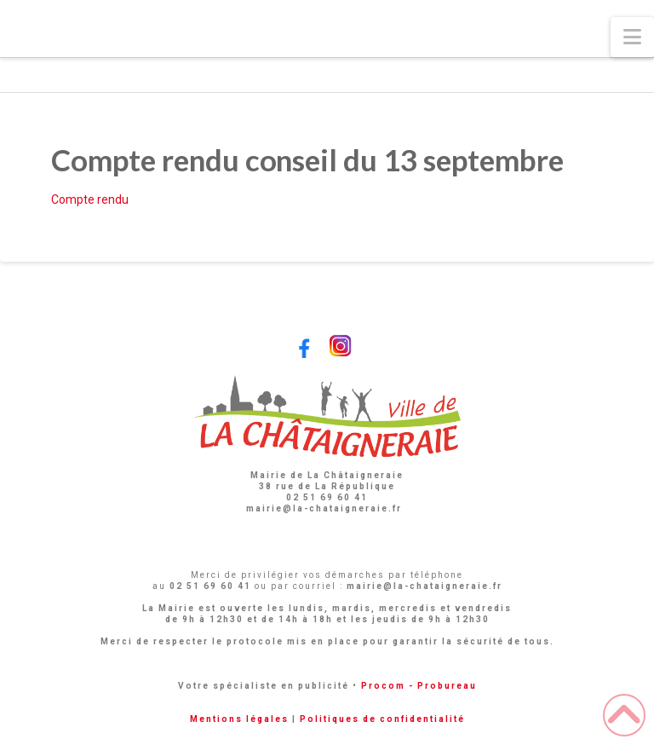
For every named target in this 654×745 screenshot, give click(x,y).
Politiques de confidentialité (382, 719)
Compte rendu (90, 199)
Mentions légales (239, 719)
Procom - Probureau (419, 685)
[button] (632, 37)
